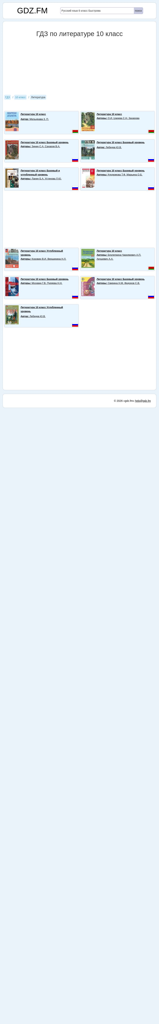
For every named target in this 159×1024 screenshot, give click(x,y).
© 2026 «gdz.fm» (124, 400)
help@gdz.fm (143, 400)
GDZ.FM (32, 10)
